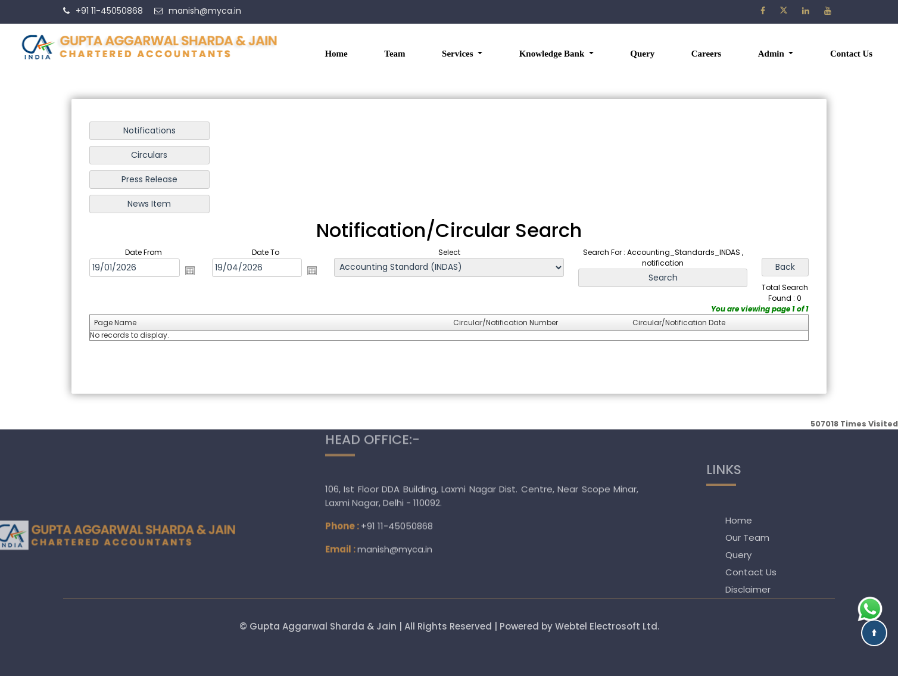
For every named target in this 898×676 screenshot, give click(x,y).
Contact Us (851, 53)
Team (394, 53)
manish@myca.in (394, 515)
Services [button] (458, 53)
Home (336, 53)
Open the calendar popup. (192, 270)
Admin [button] (772, 53)
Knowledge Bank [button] (553, 53)
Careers (706, 53)
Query (642, 53)
